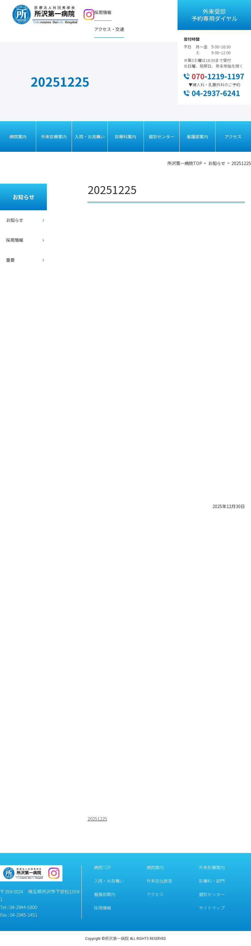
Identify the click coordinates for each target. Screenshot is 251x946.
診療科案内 (125, 136)
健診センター (161, 136)
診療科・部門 (212, 881)
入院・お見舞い (90, 136)
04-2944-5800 (23, 907)
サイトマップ (212, 908)
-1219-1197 (218, 76)
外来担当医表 (159, 881)
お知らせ (216, 163)
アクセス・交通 (109, 29)
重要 (10, 260)
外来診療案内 (54, 136)
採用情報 (102, 12)
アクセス (233, 136)
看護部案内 (197, 136)
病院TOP (102, 867)
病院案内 (18, 136)
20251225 (97, 818)
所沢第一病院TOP (184, 163)
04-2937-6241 (216, 93)
